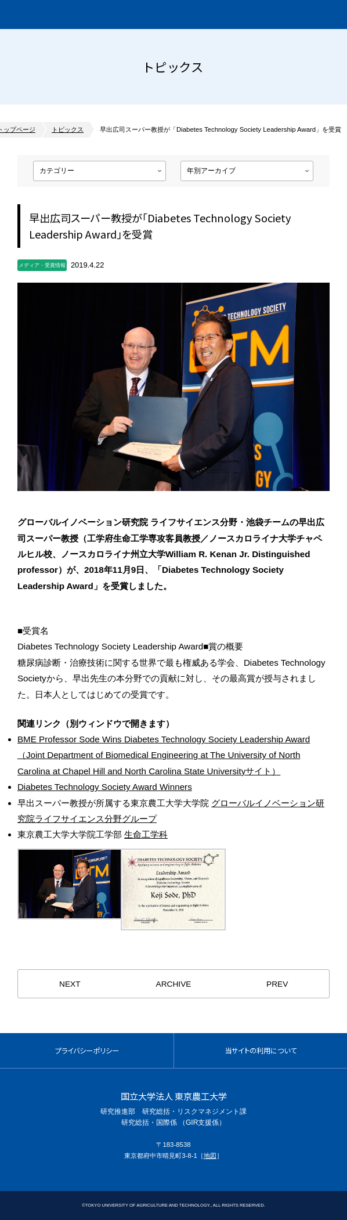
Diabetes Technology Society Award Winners (104, 787)
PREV (277, 984)
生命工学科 (146, 834)
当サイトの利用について (261, 1050)
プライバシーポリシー (87, 1050)
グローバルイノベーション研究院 (77, 14)
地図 (210, 1155)
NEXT (69, 984)
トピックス (68, 129)
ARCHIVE (173, 984)
